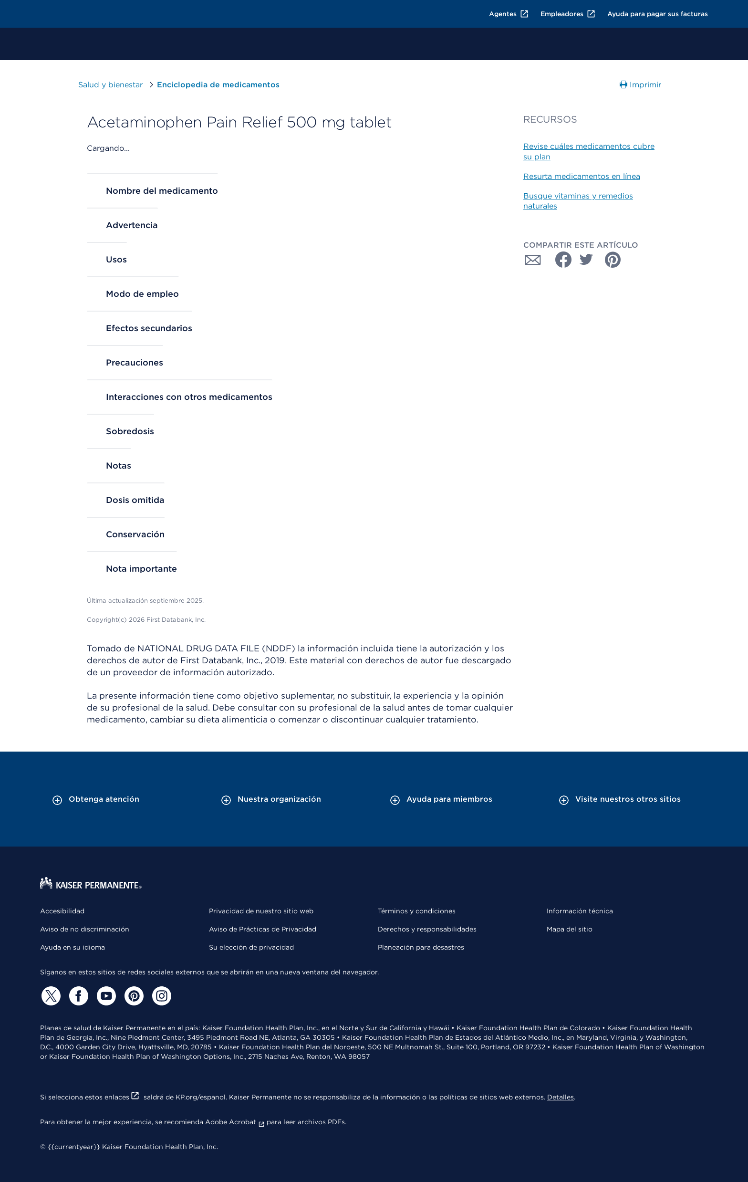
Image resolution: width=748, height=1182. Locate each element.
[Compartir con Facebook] (559, 259)
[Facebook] (77, 995)
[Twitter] (49, 995)
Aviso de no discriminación (84, 929)
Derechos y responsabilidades (427, 929)
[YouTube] (104, 995)
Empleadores (568, 14)
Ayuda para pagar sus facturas (657, 14)
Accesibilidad (62, 911)
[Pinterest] (132, 995)
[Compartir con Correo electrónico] (532, 259)
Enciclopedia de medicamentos (218, 84)
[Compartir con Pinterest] (613, 259)
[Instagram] (160, 995)
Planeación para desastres (421, 947)
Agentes (509, 14)
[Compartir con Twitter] (586, 259)
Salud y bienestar (110, 84)
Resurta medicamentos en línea (581, 176)
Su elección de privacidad (251, 947)
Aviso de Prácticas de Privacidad (262, 929)
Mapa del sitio (569, 929)
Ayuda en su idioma (72, 947)
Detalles (560, 1097)
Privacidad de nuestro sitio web (261, 911)
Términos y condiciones (417, 911)
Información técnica (580, 911)
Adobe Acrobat (235, 1122)
